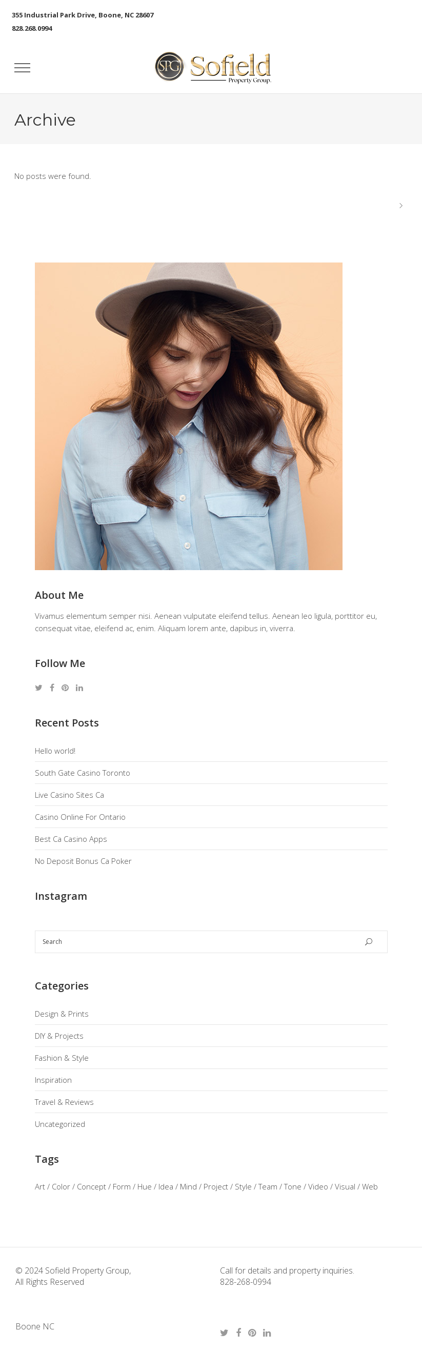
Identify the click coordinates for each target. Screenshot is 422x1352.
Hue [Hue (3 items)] (144, 1186)
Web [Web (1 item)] (370, 1186)
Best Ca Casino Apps (71, 839)
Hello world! (55, 750)
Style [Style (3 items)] (243, 1186)
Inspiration (53, 1080)
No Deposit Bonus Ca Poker (83, 861)
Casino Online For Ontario (80, 817)
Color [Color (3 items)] (61, 1186)
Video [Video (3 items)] (318, 1186)
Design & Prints (62, 1013)
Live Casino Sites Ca (69, 795)
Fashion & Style (62, 1058)
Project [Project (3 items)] (216, 1186)
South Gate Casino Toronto (82, 773)
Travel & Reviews (64, 1102)
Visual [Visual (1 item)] (345, 1186)
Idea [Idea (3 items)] (165, 1186)
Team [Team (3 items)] (267, 1186)
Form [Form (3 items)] (122, 1186)
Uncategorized (60, 1124)
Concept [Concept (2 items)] (91, 1186)
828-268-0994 (245, 1281)
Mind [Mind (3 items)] (188, 1186)
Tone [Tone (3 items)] (293, 1186)
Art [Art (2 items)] (40, 1186)
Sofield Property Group (86, 1270)
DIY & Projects (59, 1036)
